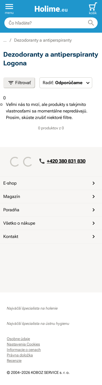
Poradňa (50, 210)
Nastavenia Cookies (23, 344)
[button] (9, 8)
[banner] (51, 9)
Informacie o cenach (24, 349)
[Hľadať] (91, 23)
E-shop (50, 183)
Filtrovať (19, 83)
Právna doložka (20, 355)
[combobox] (51, 22)
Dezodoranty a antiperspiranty (43, 40)
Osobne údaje (18, 339)
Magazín (50, 196)
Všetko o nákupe (50, 223)
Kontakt (50, 236)
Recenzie (14, 360)
